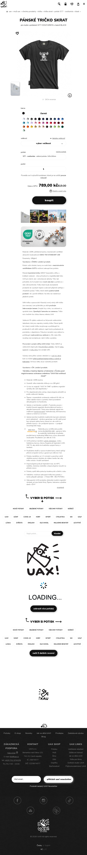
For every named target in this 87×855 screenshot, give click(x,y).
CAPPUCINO (43, 127)
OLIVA (51, 127)
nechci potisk (61, 152)
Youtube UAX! (30, 810)
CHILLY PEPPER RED (54, 123)
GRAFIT (35, 119)
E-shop (18, 733)
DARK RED (58, 123)
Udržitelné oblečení (75, 749)
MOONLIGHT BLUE (54, 119)
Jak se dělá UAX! (44, 733)
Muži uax (17, 11)
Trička (40, 11)
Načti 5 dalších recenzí (43, 653)
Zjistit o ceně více (58, 191)
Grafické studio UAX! (76, 763)
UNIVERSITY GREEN (62, 127)
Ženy (54, 756)
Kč (42, 849)
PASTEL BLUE (28, 123)
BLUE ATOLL (24, 123)
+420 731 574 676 (13, 760)
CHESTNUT (47, 127)
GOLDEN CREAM (31, 127)
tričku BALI (34, 350)
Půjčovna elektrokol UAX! (75, 766)
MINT (24, 130)
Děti (54, 759)
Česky (39, 845)
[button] (63, 217)
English (47, 845)
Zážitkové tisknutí (76, 752)
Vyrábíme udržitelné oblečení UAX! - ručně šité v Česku (7, 11)
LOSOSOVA (39, 123)
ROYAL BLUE (58, 119)
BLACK (77, 11)
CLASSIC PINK (43, 123)
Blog (43, 736)
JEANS (43, 119)
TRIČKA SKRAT (48, 11)
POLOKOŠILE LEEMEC (46, 347)
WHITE (24, 119)
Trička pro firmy (76, 759)
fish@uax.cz (14, 756)
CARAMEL (39, 127)
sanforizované (39, 412)
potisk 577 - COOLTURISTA (64, 11)
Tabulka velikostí (58, 138)
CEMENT (28, 119)
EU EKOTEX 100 (48, 431)
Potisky (7, 733)
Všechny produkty (29, 11)
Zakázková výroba (75, 733)
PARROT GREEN (58, 127)
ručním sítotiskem (50, 441)
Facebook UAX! (17, 800)
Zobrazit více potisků (43, 608)
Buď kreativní (54, 766)
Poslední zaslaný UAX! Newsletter (43, 786)
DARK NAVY (47, 119)
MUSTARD (35, 127)
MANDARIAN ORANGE (24, 127)
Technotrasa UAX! (56, 810)
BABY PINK (35, 123)
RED (51, 123)
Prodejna (59, 733)
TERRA (62, 123)
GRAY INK (51, 119)
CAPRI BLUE (62, 119)
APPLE (54, 127)
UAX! (39, 836)
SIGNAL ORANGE (28, 127)
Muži (54, 752)
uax (10, 11)
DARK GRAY (31, 119)
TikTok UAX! (69, 800)
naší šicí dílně (56, 356)
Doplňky (54, 763)
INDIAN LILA (47, 123)
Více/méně (60, 487)
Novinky (28, 733)
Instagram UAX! (43, 800)
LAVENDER (31, 123)
